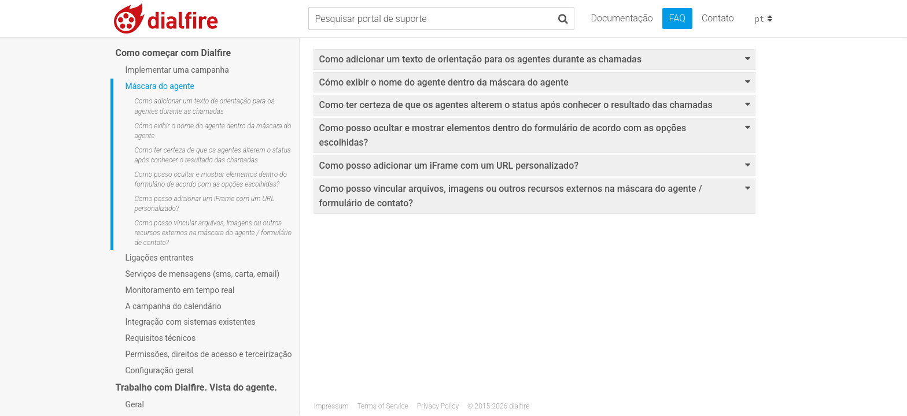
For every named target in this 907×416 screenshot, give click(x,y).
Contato (718, 18)
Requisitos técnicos (160, 338)
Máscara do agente (159, 86)
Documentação (621, 18)
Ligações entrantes (159, 257)
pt (765, 18)
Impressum (331, 406)
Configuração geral (159, 370)
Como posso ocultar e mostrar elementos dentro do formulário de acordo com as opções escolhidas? (210, 179)
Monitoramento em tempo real (179, 290)
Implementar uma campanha (176, 70)
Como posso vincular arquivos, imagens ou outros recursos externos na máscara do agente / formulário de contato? (213, 233)
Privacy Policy (438, 406)
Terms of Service (382, 406)
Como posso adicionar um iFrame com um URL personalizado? (204, 204)
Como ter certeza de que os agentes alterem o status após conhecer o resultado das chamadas (212, 155)
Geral (134, 404)
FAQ (677, 18)
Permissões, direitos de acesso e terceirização (208, 354)
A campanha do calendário (173, 306)
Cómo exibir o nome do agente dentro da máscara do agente (212, 131)
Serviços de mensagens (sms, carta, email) (202, 273)
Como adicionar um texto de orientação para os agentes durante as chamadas (204, 106)
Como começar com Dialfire (173, 52)
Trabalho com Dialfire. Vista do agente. (196, 387)
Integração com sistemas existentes (190, 321)
